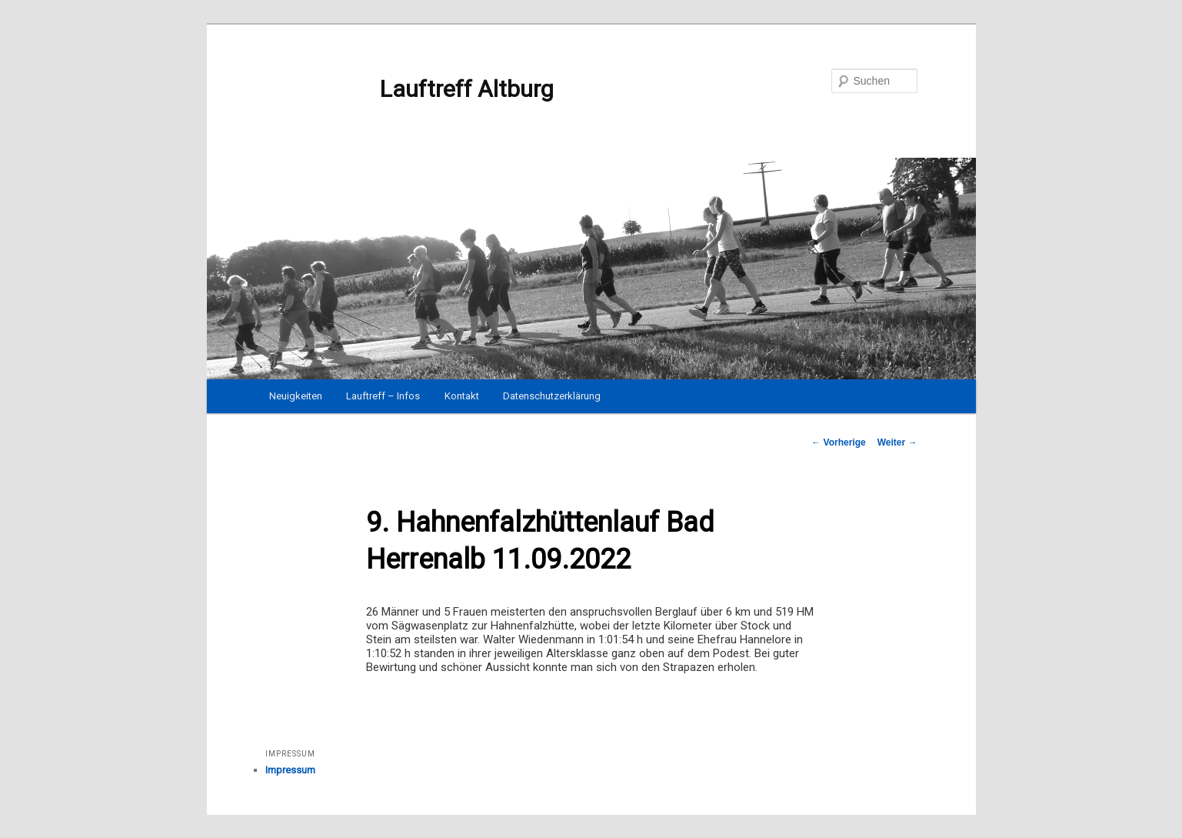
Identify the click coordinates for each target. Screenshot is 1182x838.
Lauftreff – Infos (383, 396)
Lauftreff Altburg (409, 89)
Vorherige (838, 442)
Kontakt (461, 396)
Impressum (290, 770)
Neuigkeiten (295, 396)
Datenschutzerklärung (552, 396)
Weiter (897, 442)
